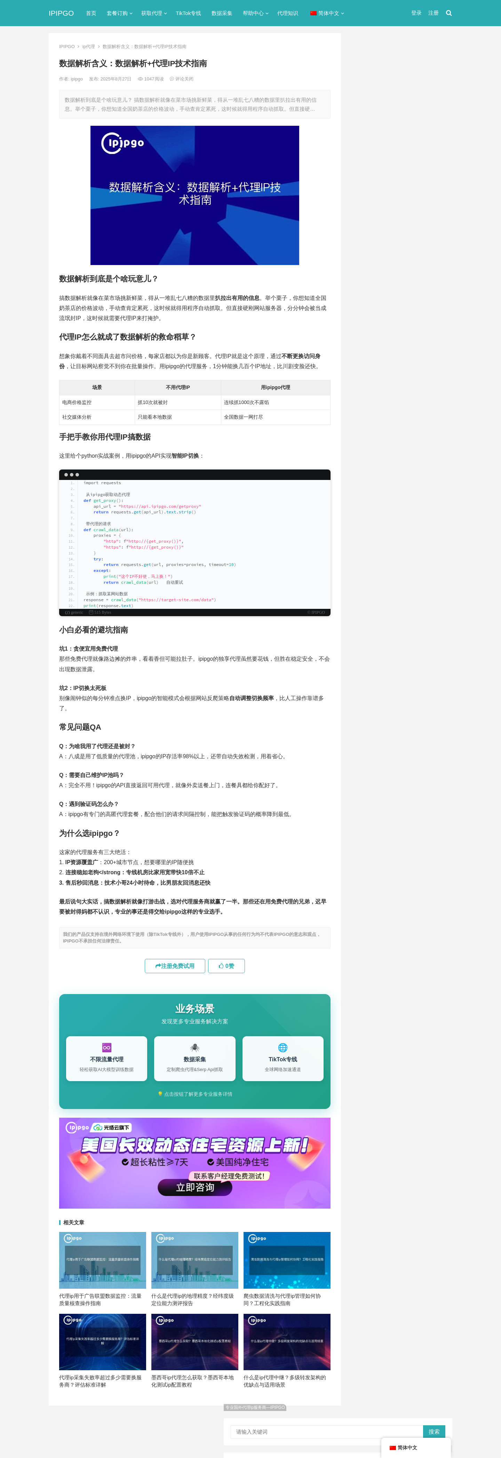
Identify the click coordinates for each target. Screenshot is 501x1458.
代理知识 (287, 13)
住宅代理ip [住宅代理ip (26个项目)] (404, 634)
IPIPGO (61, 13)
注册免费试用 (175, 966)
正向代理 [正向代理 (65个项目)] (368, 680)
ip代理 (88, 46)
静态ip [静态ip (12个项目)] (424, 692)
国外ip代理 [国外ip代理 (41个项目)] (370, 669)
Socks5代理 (374, 1437)
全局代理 (365, 301)
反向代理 (365, 326)
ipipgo (77, 79)
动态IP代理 (368, 314)
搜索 (434, 58)
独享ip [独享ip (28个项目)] (424, 680)
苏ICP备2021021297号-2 (133, 1424)
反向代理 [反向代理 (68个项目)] (397, 657)
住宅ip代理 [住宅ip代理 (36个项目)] (370, 634)
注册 (433, 13)
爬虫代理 (365, 364)
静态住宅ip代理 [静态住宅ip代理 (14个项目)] (375, 715)
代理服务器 (368, 289)
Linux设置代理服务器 (385, 495)
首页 (91, 13)
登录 (416, 13)
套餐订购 (117, 13)
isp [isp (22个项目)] (415, 600)
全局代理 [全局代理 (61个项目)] (368, 646)
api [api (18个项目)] (362, 588)
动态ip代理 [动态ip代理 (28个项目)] (400, 646)
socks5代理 (369, 264)
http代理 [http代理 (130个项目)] (404, 588)
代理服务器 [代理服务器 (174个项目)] (404, 623)
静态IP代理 (368, 389)
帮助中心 (253, 13)
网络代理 (365, 377)
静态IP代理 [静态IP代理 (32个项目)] (371, 703)
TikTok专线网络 (373, 276)
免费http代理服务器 (387, 177)
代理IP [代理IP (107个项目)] (429, 611)
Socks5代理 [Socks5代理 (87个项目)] (398, 611)
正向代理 (365, 352)
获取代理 (151, 13)
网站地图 (171, 1424)
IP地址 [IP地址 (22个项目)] (395, 600)
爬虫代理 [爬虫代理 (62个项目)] (397, 680)
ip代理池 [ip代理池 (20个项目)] (368, 600)
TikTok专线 (188, 13)
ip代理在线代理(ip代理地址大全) (401, 148)
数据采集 (222, 13)
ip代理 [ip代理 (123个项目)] (430, 588)
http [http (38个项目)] (379, 588)
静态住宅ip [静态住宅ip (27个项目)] (404, 703)
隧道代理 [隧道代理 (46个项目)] (397, 692)
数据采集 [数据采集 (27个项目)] (402, 669)
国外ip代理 (367, 339)
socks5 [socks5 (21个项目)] (367, 611)
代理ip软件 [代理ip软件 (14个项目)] (370, 623)
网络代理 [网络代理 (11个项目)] (368, 692)
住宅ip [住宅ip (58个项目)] (433, 623)
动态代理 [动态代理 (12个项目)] (368, 657)
